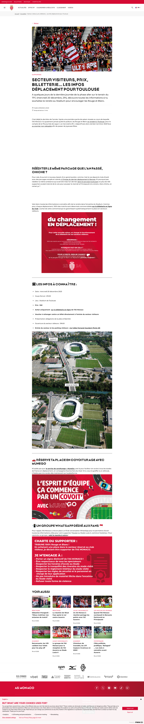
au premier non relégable (42, 126)
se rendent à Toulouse (95, 122)
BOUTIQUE (27, 1)
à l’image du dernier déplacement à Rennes (78, 179)
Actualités (23, 14)
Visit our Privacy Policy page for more (30, 717)
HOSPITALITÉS (36, 1)
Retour (35, 23)
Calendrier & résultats (46, 7)
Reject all (130, 712)
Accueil (17, 14)
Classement (61, 7)
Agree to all (130, 708)
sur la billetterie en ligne (61, 310)
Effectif (31, 7)
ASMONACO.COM (7, 1)
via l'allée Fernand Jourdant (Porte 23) (85, 328)
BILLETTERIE (18, 1)
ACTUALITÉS (22, 7)
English (5, 699)
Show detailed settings (9, 717)
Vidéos (70, 7)
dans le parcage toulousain (87, 182)
